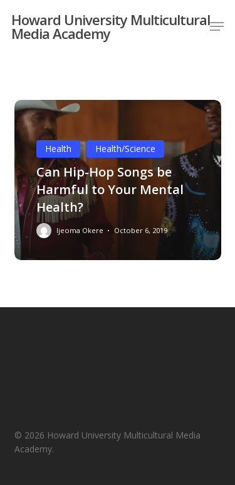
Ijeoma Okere (79, 230)
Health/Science (125, 149)
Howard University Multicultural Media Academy (110, 26)
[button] (217, 26)
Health (58, 149)
